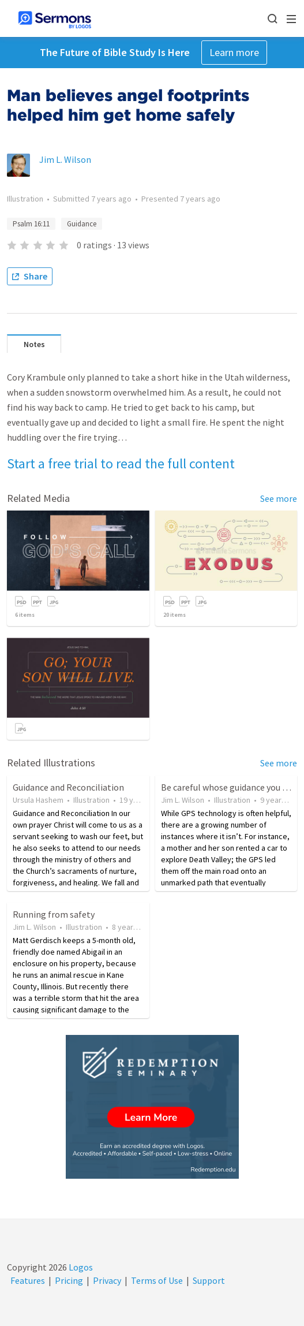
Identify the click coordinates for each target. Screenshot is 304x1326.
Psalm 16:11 (31, 224)
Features (27, 1280)
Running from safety (54, 914)
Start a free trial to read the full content (121, 463)
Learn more (234, 52)
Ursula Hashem (38, 800)
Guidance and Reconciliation (68, 787)
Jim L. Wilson (65, 159)
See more (278, 498)
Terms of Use (157, 1280)
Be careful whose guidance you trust (231, 787)
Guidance (81, 224)
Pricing (69, 1280)
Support (209, 1280)
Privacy (107, 1280)
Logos (80, 1267)
